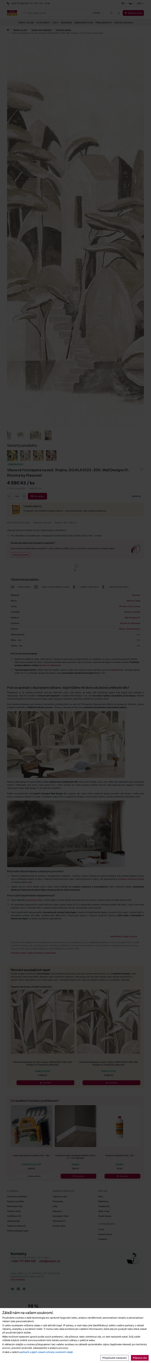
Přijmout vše (140, 1357)
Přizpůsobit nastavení (114, 1357)
